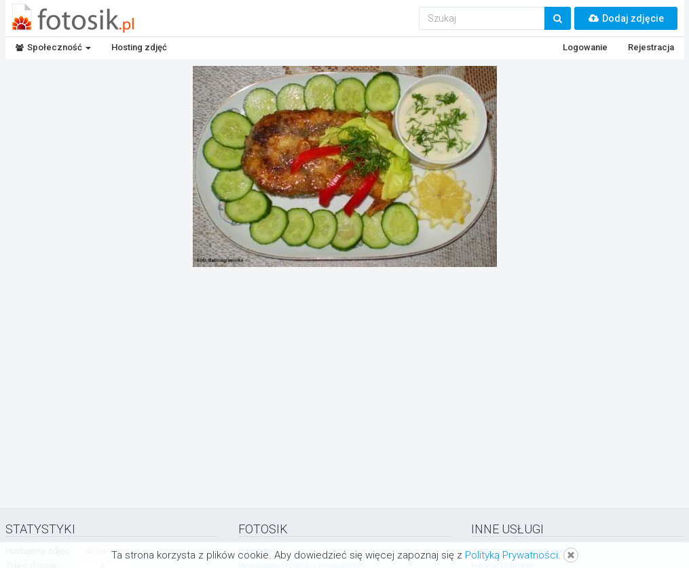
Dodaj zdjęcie (626, 18)
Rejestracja (651, 47)
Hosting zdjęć (139, 47)
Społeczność (53, 47)
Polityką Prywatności (511, 555)
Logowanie (585, 47)
